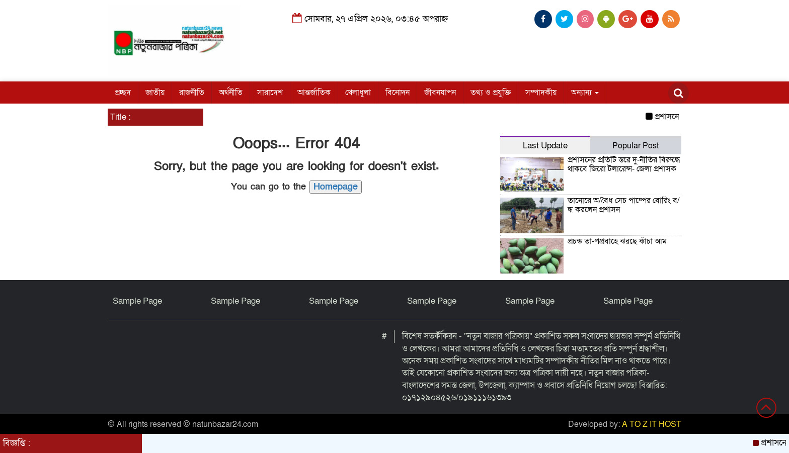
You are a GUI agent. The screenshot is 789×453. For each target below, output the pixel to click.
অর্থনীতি (231, 92)
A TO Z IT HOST (651, 424)
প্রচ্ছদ (123, 92)
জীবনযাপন (440, 92)
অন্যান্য (585, 92)
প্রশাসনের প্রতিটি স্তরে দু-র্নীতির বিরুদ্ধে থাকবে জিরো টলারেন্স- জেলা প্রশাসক (624, 164)
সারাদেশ (270, 92)
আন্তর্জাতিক (314, 92)
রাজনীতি (191, 92)
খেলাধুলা (358, 92)
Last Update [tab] (545, 145)
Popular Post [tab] (635, 145)
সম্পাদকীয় (541, 92)
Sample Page (137, 301)
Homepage (335, 187)
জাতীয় (155, 92)
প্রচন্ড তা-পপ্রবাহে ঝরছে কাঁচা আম (617, 241)
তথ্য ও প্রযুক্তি (490, 92)
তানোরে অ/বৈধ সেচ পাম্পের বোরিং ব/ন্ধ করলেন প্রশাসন (624, 205)
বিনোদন (397, 92)
